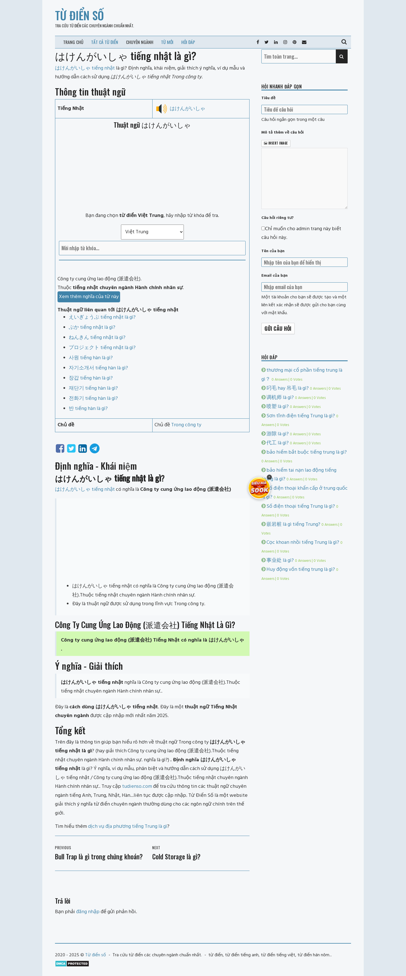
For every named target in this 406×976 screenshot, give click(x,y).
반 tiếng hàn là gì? (88, 409)
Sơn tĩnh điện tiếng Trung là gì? (300, 416)
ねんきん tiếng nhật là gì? (97, 338)
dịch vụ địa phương (109, 826)
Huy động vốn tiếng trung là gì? (300, 569)
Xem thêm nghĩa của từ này (89, 297)
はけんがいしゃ (187, 109)
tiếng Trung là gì (149, 826)
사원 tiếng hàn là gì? (91, 358)
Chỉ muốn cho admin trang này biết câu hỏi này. (301, 233)
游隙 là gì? (277, 434)
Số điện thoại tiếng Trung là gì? (300, 506)
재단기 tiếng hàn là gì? (93, 388)
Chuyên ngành (139, 42)
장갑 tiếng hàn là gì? (91, 378)
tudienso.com (137, 786)
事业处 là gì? (280, 560)
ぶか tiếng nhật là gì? (92, 327)
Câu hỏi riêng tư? (277, 218)
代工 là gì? (277, 443)
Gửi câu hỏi (278, 328)
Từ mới (167, 42)
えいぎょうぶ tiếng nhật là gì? (102, 317)
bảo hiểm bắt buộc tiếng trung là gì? (306, 452)
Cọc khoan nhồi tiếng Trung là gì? (302, 542)
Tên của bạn (272, 251)
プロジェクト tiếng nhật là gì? (102, 348)
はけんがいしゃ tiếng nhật (85, 489)
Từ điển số (79, 15)
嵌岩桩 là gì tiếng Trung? (293, 524)
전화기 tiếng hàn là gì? (93, 398)
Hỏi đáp (188, 42)
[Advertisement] (152, 170)
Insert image (276, 143)
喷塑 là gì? (277, 407)
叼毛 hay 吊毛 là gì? (287, 388)
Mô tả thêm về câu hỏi (282, 132)
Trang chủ (73, 42)
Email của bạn (274, 275)
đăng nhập (88, 912)
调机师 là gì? (280, 398)
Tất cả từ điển (104, 42)
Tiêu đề (268, 98)
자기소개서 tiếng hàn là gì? (98, 368)
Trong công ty (186, 425)
